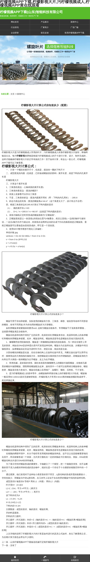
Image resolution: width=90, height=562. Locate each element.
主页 (12, 94)
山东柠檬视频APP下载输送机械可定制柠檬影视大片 (34, 542)
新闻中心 (21, 94)
